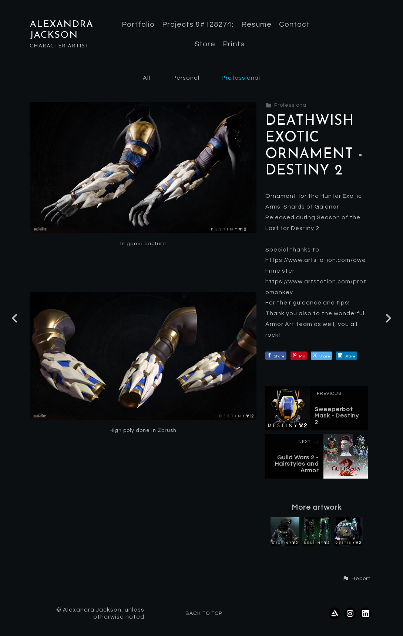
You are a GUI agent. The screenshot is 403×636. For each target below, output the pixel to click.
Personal (185, 78)
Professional (241, 78)
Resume (256, 24)
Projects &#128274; (198, 24)
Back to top (203, 613)
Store (205, 44)
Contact (294, 24)
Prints (234, 44)
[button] (356, 578)
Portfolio (138, 24)
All (146, 78)
